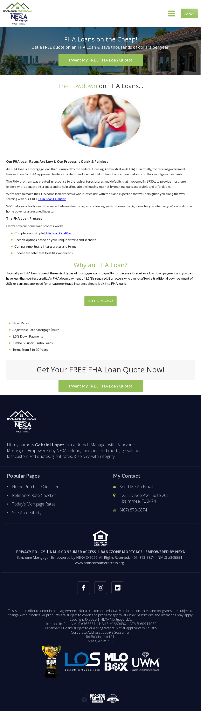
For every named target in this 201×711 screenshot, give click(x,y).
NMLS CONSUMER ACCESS (73, 552)
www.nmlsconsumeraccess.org (99, 562)
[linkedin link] (117, 587)
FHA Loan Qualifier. (52, 199)
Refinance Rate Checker (34, 495)
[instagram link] (100, 587)
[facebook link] (83, 587)
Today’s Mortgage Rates (34, 504)
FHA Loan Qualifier (58, 233)
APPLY (189, 13)
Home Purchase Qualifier (35, 486)
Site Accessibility (26, 512)
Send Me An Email (136, 486)
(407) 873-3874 (133, 510)
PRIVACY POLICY (30, 552)
